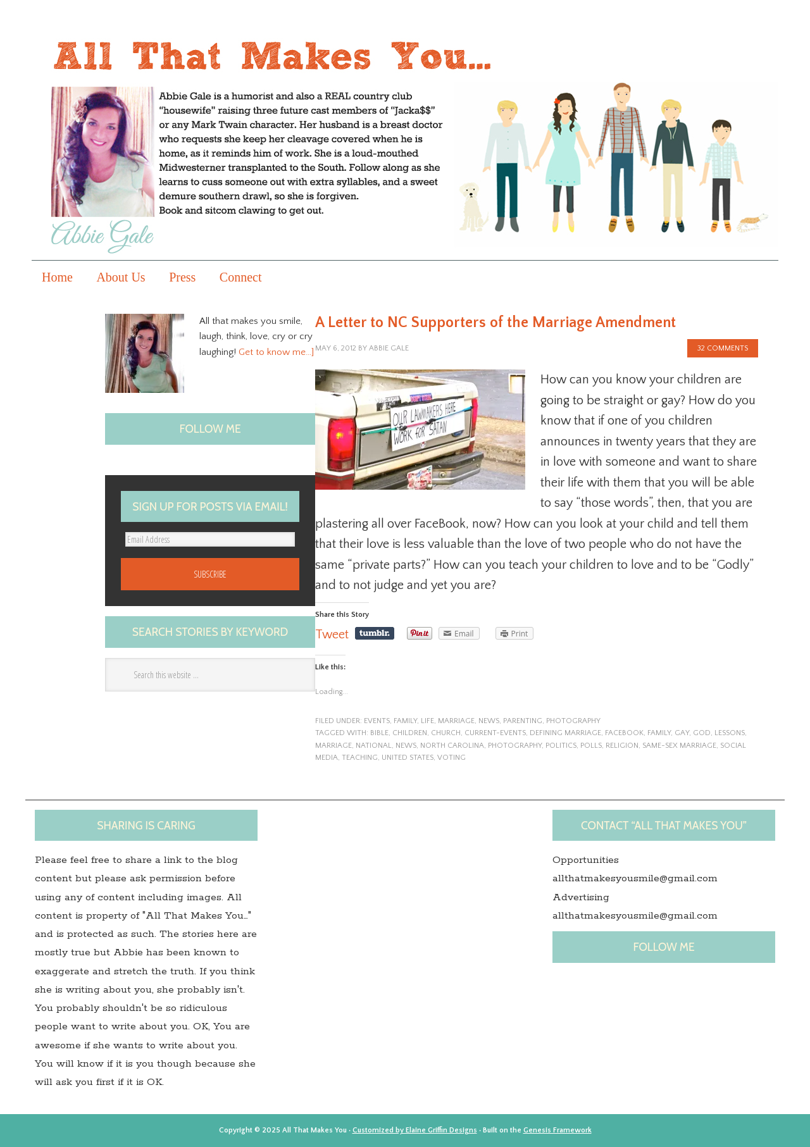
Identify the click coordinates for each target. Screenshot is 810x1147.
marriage (456, 721)
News (488, 721)
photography (573, 721)
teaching (360, 757)
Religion (622, 745)
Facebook (624, 733)
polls (591, 745)
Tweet (332, 635)
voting (451, 757)
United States (407, 757)
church (446, 733)
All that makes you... (405, 141)
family (405, 721)
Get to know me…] (276, 352)
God (702, 733)
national (374, 745)
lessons (729, 733)
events (377, 721)
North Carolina (452, 745)
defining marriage (565, 733)
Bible (379, 733)
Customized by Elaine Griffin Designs (414, 1130)
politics (560, 745)
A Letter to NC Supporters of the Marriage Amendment (495, 322)
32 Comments (722, 348)
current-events (495, 733)
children (409, 733)
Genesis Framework (557, 1130)
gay (682, 733)
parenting (522, 721)
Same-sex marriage (679, 745)
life (427, 721)
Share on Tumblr (374, 633)
